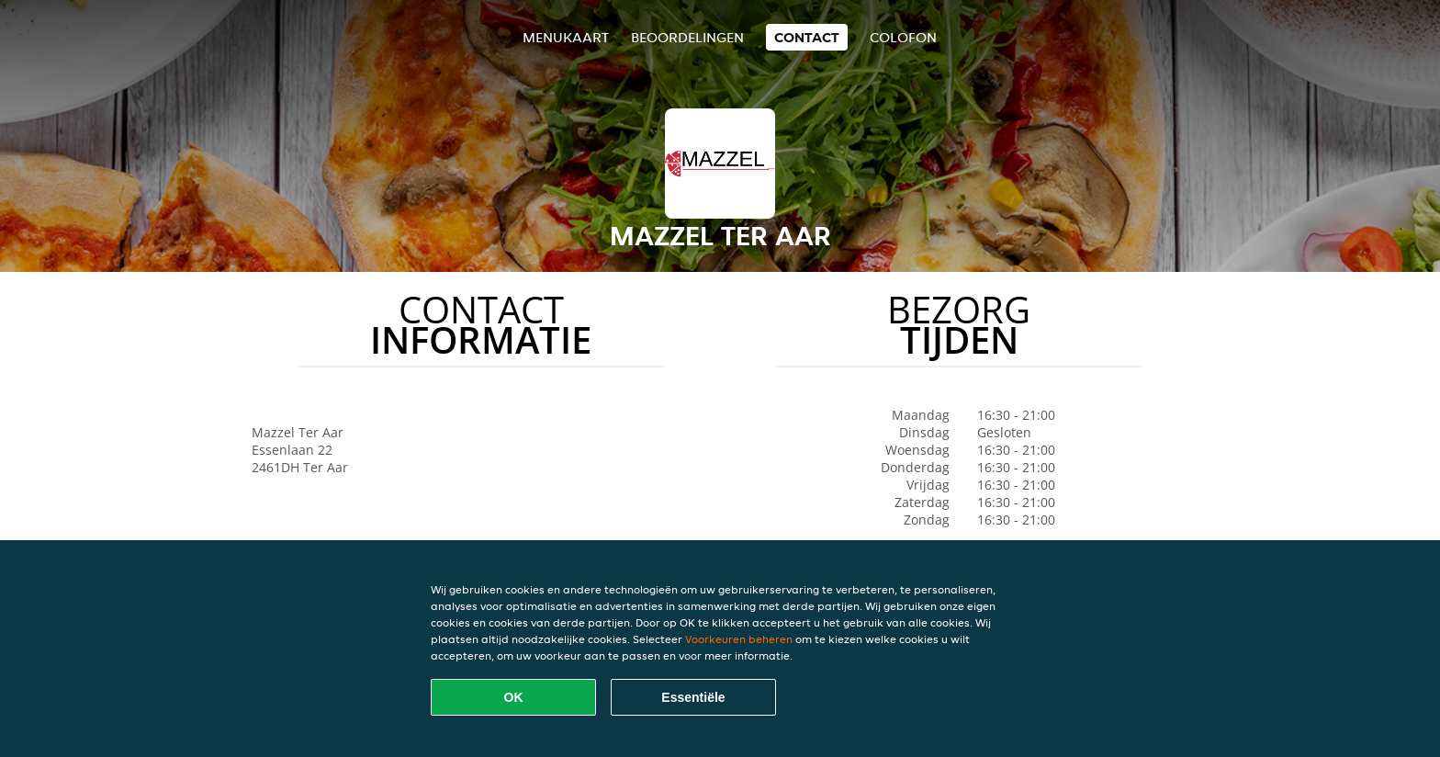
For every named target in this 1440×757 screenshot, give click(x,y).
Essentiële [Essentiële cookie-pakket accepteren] (693, 697)
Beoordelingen (687, 37)
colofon (903, 37)
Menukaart (566, 37)
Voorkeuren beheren (739, 639)
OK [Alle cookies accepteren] (513, 697)
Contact (806, 37)
